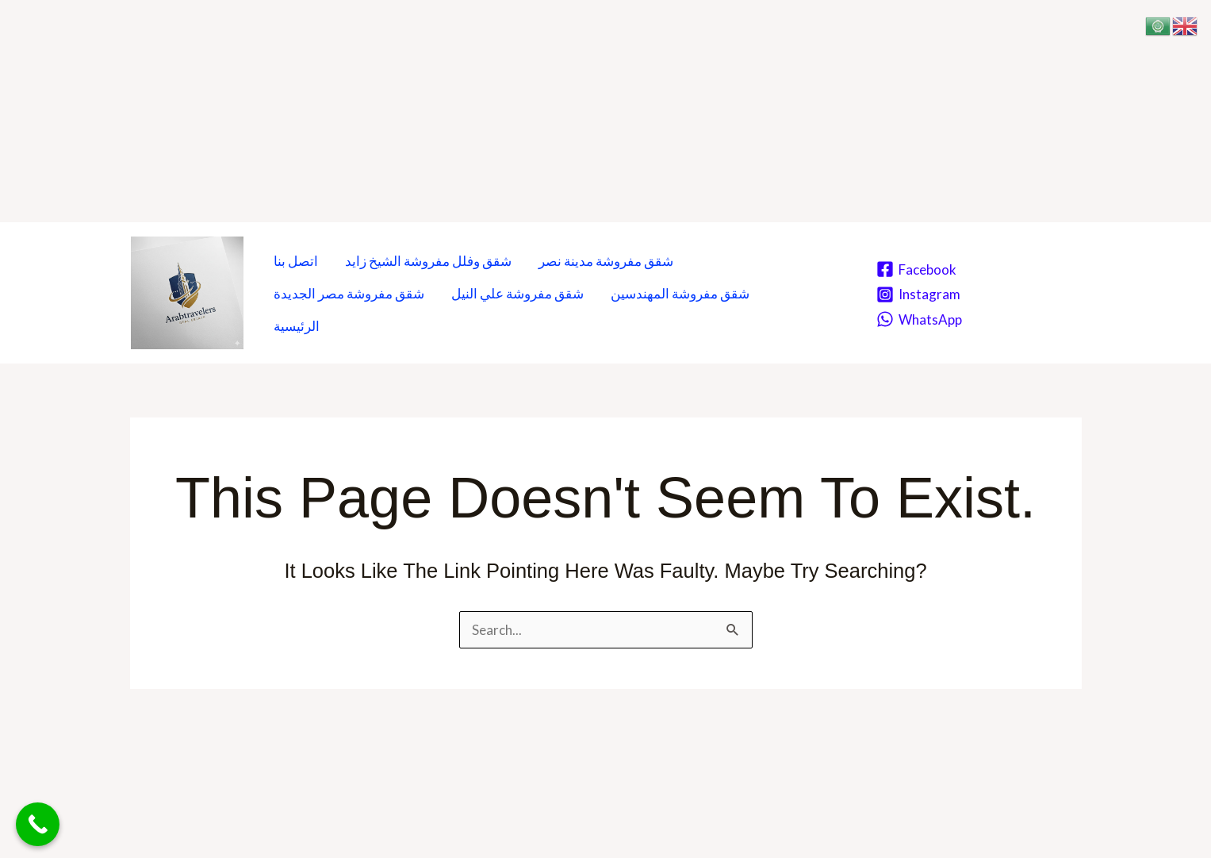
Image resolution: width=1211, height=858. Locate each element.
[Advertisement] (476, 111)
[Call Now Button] (37, 824)
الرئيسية (297, 325)
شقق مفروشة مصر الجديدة (349, 293)
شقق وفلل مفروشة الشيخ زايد (428, 260)
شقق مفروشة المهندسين (680, 293)
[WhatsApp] (919, 319)
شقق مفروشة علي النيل (517, 293)
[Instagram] (918, 294)
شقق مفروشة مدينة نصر (605, 260)
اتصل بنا (296, 260)
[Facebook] (916, 269)
